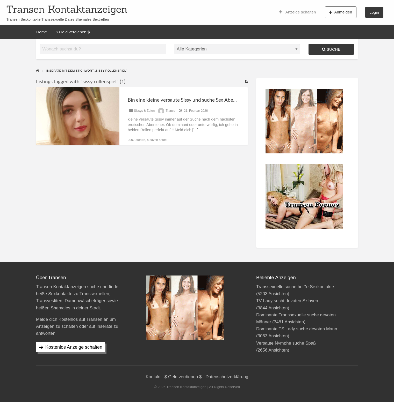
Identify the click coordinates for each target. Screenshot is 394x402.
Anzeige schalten (297, 12)
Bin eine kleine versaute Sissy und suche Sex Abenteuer (188, 100)
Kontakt (153, 376)
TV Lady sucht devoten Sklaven (287, 300)
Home (41, 32)
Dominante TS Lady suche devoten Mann (296, 328)
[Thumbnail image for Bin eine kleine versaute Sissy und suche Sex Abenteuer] (77, 116)
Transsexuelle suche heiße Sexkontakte (295, 286)
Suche (331, 49)
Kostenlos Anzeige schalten (73, 347)
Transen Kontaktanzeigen (66, 9)
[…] (195, 130)
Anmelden (340, 12)
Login (374, 12)
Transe (170, 111)
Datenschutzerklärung (226, 376)
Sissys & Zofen (144, 111)
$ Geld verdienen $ (73, 32)
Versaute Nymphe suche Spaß (286, 343)
